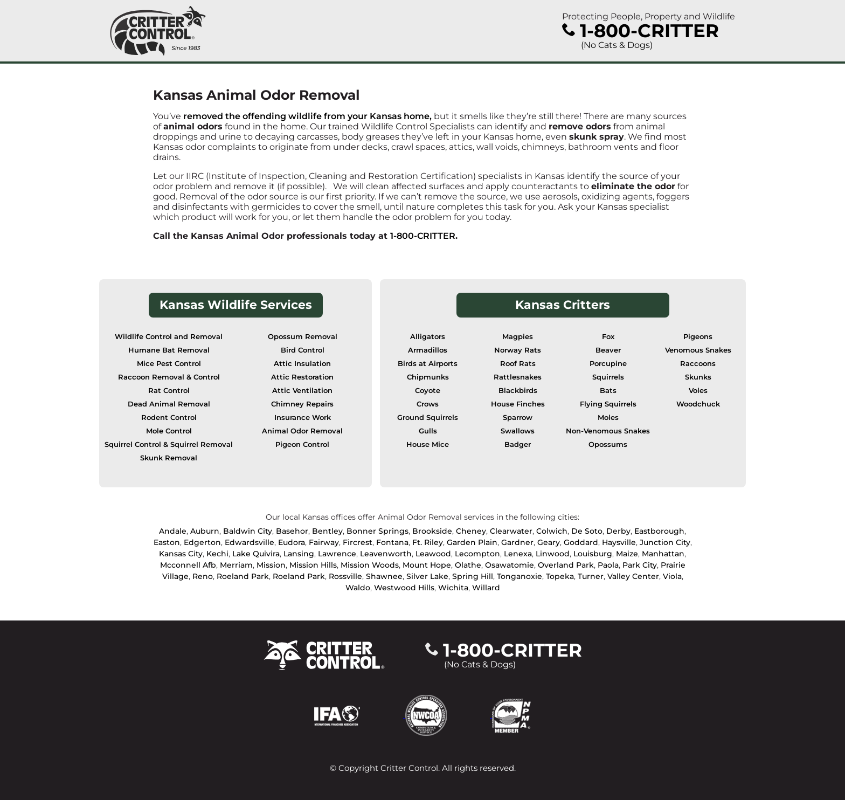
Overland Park (566, 565)
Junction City (665, 542)
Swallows (518, 431)
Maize (627, 553)
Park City (639, 565)
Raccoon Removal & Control (169, 377)
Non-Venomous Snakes (608, 431)
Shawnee (384, 576)
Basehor (292, 531)
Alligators (427, 337)
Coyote (427, 391)
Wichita (453, 587)
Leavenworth (386, 553)
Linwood (553, 553)
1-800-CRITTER (422, 236)
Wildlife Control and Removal (169, 337)
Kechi (217, 553)
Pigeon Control (302, 444)
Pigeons (697, 337)
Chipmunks (428, 377)
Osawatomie (509, 565)
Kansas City (181, 553)
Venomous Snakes (698, 350)
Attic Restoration (302, 377)
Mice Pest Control (169, 364)
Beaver (608, 350)
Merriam (236, 565)
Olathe (468, 565)
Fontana (392, 542)
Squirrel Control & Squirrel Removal (169, 444)
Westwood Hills (404, 587)
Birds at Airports (428, 364)
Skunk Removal (168, 458)
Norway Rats (517, 350)
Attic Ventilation (302, 391)
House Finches (518, 404)
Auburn (204, 531)
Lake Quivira (256, 553)
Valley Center (633, 576)
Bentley (327, 531)
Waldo (357, 587)
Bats (608, 391)
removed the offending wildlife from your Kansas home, (307, 116)
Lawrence (337, 553)
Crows (428, 404)
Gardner (517, 542)
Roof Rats (518, 364)
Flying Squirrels (608, 404)
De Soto (586, 531)
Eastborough (659, 531)
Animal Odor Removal (302, 431)
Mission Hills (313, 565)
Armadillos (427, 350)
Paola (608, 565)
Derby (618, 531)
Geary (548, 542)
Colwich (551, 531)
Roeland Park (243, 576)
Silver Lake (427, 576)
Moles (608, 417)
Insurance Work (302, 417)
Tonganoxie (519, 576)
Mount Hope (427, 565)
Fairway (324, 542)
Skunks (698, 377)
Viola (672, 576)
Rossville (345, 576)
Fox (608, 337)
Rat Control (169, 391)
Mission (271, 565)
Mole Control (169, 431)
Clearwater (511, 531)
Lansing (298, 553)
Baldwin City (247, 531)
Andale (172, 531)
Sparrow (517, 417)
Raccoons (698, 364)
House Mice (427, 444)
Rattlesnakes (518, 377)
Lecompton (477, 553)
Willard (486, 587)
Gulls (428, 431)
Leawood (433, 553)
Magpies (517, 337)
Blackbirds (517, 391)
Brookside (432, 531)
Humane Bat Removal (169, 350)
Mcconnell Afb (188, 565)
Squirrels (608, 377)
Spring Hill (472, 576)
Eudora (291, 542)
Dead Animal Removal (169, 404)
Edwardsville (249, 542)
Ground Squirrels (427, 417)
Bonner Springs (377, 531)
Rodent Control (169, 417)
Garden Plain (472, 542)
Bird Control (302, 350)
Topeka (560, 576)
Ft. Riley (427, 542)
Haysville (619, 542)
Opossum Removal (302, 337)
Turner (591, 576)
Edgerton (202, 542)
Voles (698, 391)
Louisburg (592, 553)
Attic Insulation (302, 364)
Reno (202, 576)
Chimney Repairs (302, 404)
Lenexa (518, 553)
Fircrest (357, 542)
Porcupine (608, 364)
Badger (517, 444)
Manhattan (663, 553)
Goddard (581, 542)
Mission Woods (370, 565)
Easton (167, 542)
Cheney (471, 531)
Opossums (607, 444)
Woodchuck (698, 404)
